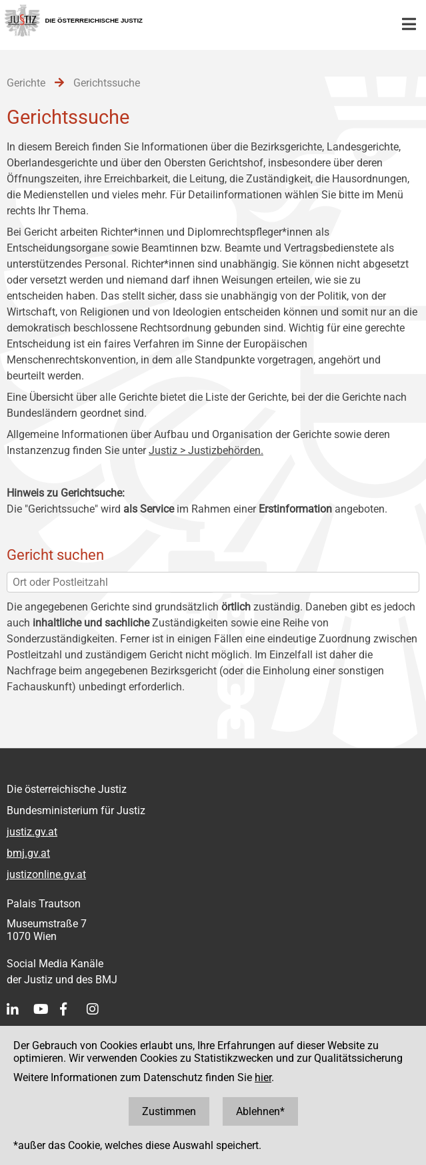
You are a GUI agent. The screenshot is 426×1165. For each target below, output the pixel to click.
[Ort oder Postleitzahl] (213, 582)
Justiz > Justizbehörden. (206, 450)
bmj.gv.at (28, 853)
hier (263, 1077)
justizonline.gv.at (46, 874)
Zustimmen (169, 1111)
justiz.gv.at (32, 831)
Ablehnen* (260, 1111)
